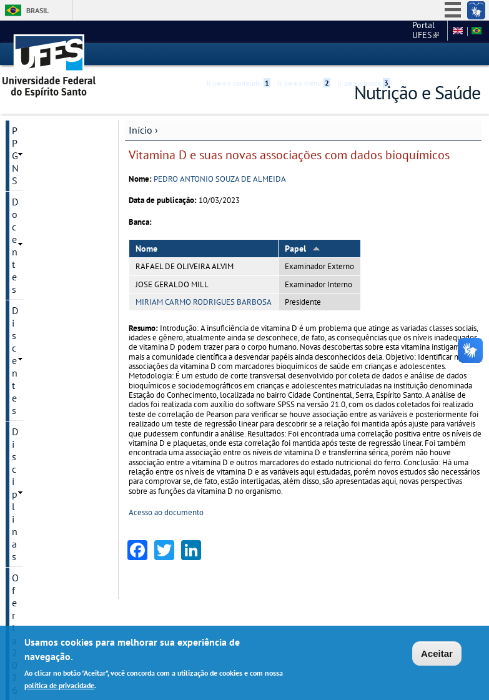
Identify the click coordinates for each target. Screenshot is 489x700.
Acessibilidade (405, 55)
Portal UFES (359, 31)
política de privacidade (59, 685)
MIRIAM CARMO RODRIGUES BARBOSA (204, 301)
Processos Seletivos (54, 236)
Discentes (32, 172)
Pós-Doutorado (44, 278)
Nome (146, 248)
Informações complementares (47, 348)
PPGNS (27, 130)
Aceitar (437, 653)
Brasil (37, 10)
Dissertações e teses (54, 299)
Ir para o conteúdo (238, 54)
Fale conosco (418, 31)
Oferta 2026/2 (42, 215)
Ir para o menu (304, 54)
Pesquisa (30, 257)
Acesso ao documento (166, 512)
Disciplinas (35, 193)
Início (140, 129)
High (420, 55)
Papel (302, 248)
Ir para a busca (364, 54)
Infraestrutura (41, 321)
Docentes (31, 151)
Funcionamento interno (45, 382)
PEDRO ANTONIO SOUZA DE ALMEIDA (220, 178)
